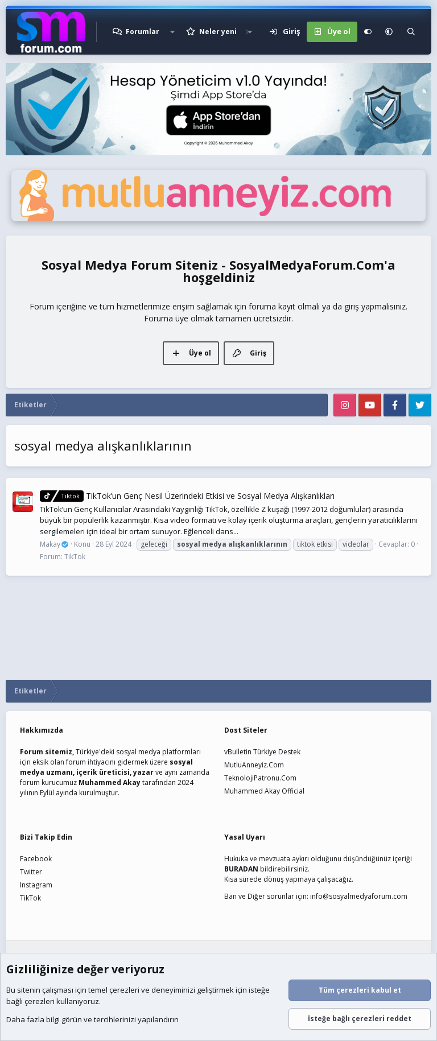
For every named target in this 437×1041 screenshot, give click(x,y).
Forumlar (142, 31)
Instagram (36, 885)
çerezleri (124, 990)
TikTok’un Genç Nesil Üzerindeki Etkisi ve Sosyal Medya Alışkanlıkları (187, 495)
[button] (172, 32)
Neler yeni (218, 31)
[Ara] (411, 32)
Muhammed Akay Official (264, 791)
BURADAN (241, 869)
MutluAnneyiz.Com (254, 765)
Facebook (36, 859)
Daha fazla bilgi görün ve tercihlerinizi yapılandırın (92, 1020)
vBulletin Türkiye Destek (262, 752)
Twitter (31, 872)
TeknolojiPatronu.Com (260, 778)
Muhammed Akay (110, 782)
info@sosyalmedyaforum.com (358, 896)
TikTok (74, 556)
